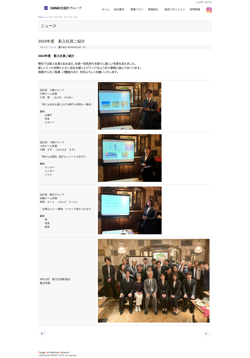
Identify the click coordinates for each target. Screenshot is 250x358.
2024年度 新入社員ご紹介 (61, 41)
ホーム (106, 9)
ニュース (49, 17)
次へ (207, 333)
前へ (43, 333)
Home (40, 17)
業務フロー (137, 9)
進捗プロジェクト (175, 9)
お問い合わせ (205, 2)
